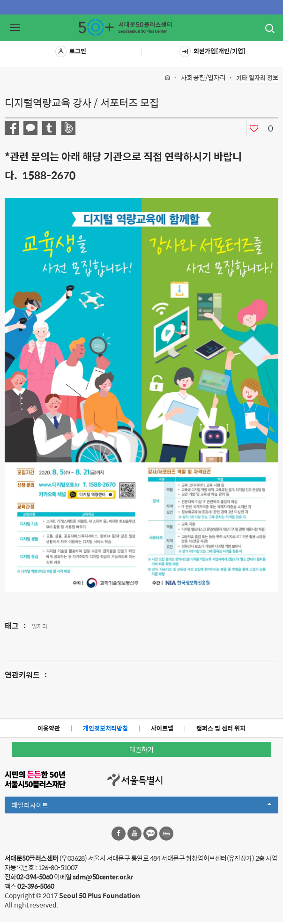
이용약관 (48, 728)
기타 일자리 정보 (257, 77)
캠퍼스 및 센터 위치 (221, 728)
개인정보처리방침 (105, 728)
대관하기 (141, 749)
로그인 (70, 51)
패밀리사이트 (141, 806)
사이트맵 (162, 728)
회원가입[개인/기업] (212, 51)
